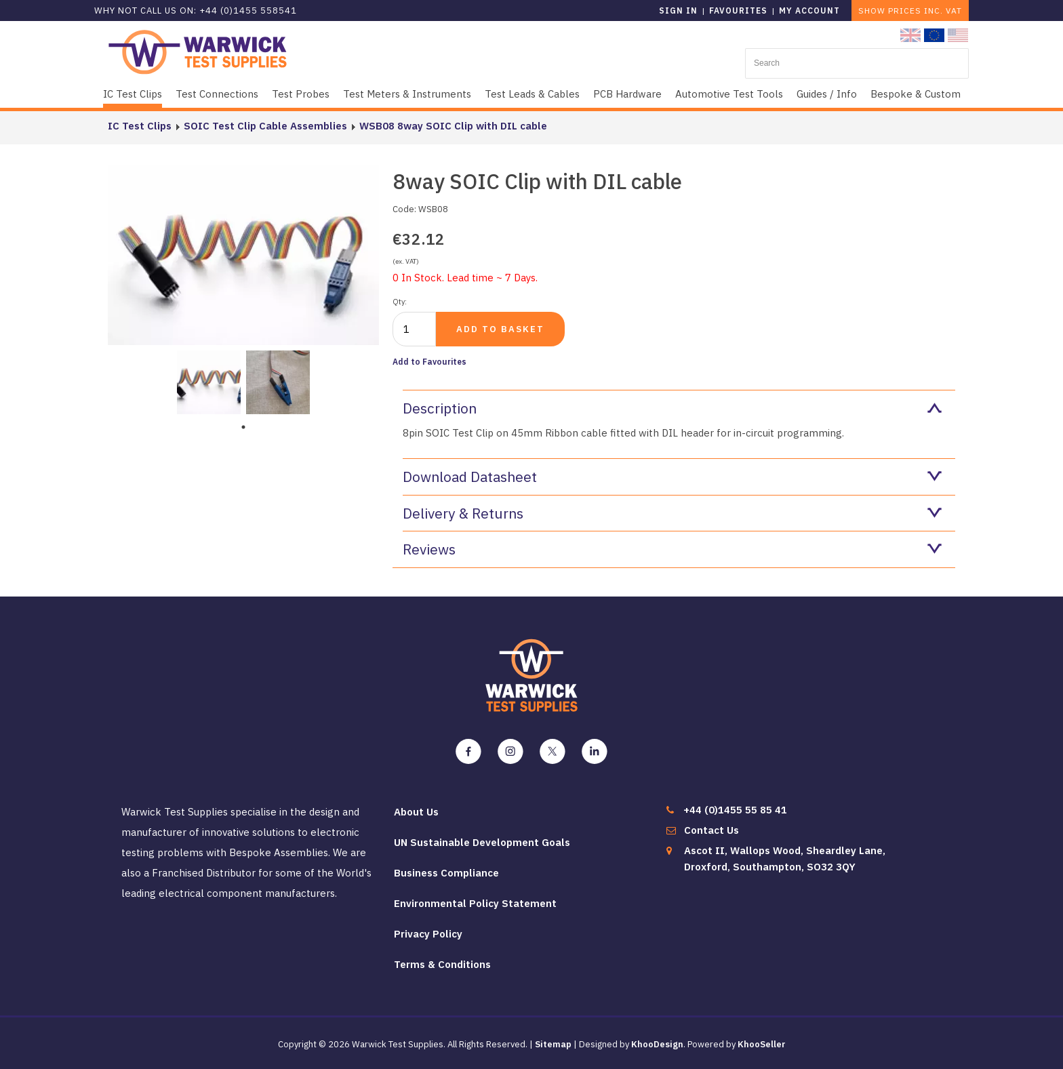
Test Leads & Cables (532, 93)
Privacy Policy (428, 933)
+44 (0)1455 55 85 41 (735, 809)
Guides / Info (827, 93)
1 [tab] (243, 427)
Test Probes (300, 93)
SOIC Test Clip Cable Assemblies (265, 125)
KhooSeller (762, 1044)
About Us (416, 811)
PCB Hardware (627, 93)
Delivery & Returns (672, 513)
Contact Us (711, 830)
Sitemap (553, 1044)
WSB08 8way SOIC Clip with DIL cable (453, 125)
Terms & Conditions (442, 964)
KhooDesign (657, 1044)
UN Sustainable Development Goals (482, 842)
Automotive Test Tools (729, 93)
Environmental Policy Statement (475, 903)
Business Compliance (446, 872)
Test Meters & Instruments (407, 93)
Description (672, 408)
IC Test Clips (132, 93)
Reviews (672, 549)
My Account (809, 10)
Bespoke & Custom (915, 93)
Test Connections (217, 93)
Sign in (678, 10)
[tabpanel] (208, 381)
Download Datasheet (672, 476)
